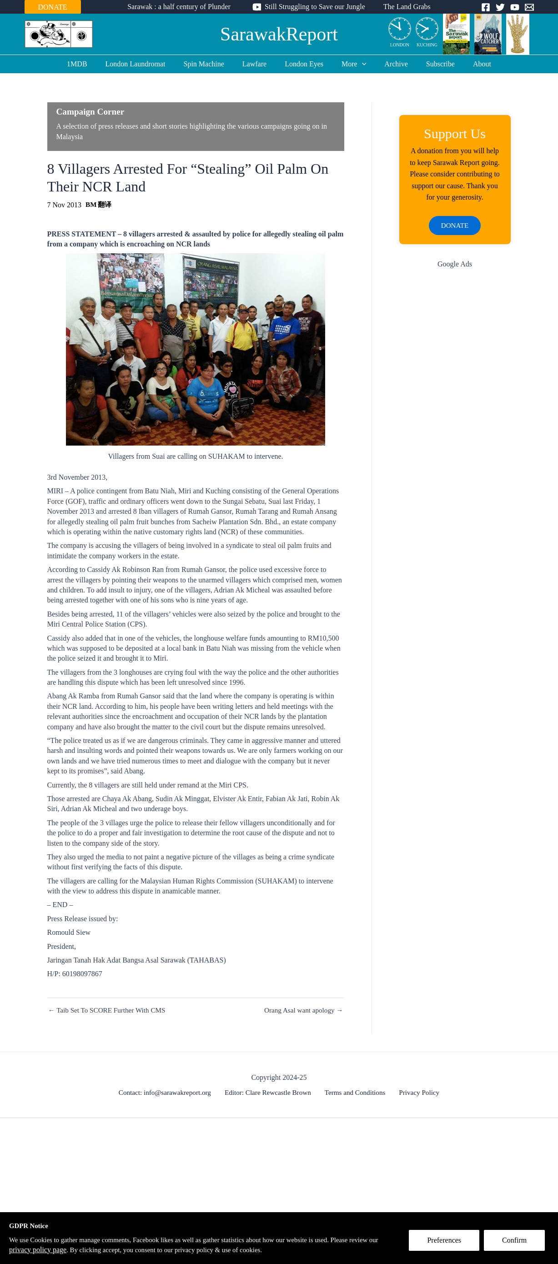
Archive (389, 64)
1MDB (91, 64)
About (467, 64)
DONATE (52, 7)
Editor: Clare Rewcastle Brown (270, 1092)
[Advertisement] (455, 422)
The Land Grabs (403, 6)
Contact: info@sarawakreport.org (169, 1092)
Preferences (448, 1244)
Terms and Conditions (355, 1092)
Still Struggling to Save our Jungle (315, 6)
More (350, 64)
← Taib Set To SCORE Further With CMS (110, 1010)
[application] (358, 64)
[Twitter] (500, 7)
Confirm (518, 1244)
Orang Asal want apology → (301, 1010)
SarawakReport (279, 34)
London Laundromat (146, 64)
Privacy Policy (416, 1092)
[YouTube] (514, 7)
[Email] (529, 7)
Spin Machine (211, 64)
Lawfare (258, 64)
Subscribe (429, 64)
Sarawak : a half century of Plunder (182, 6)
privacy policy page (71, 1250)
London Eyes (304, 64)
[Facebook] (485, 7)
